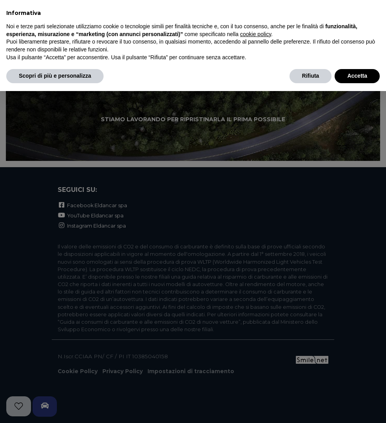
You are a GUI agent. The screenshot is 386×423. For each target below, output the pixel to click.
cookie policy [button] (255, 34)
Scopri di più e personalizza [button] (55, 76)
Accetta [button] (357, 76)
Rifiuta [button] (310, 76)
